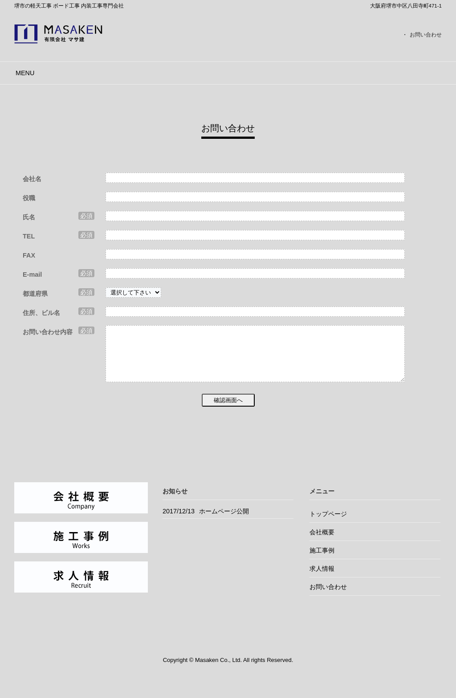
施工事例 (321, 561)
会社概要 (321, 542)
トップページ (328, 524)
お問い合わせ (426, 35)
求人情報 (321, 579)
